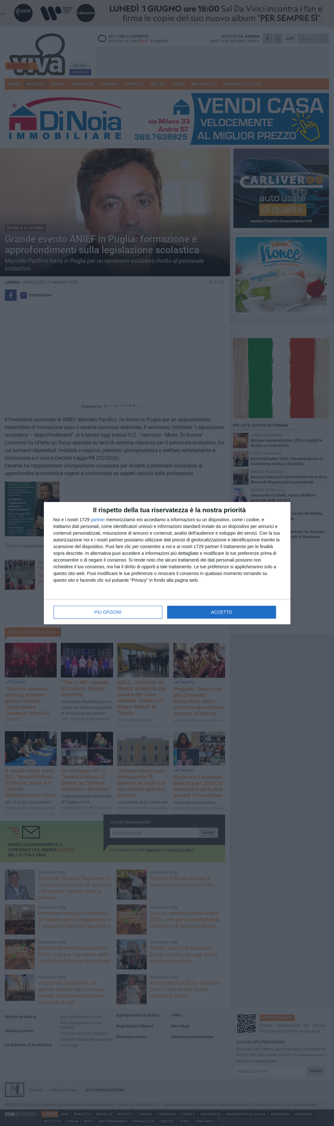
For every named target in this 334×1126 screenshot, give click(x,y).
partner (98, 519)
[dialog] (167, 563)
